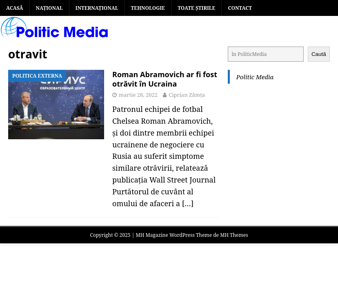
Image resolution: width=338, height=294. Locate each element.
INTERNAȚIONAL (97, 7)
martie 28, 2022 (138, 94)
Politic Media (255, 77)
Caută (318, 54)
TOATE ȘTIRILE (196, 7)
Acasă (14, 7)
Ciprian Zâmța (187, 94)
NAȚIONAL (49, 7)
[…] (187, 203)
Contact (240, 7)
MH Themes (234, 235)
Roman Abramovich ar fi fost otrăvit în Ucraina (164, 79)
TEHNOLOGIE (148, 7)
